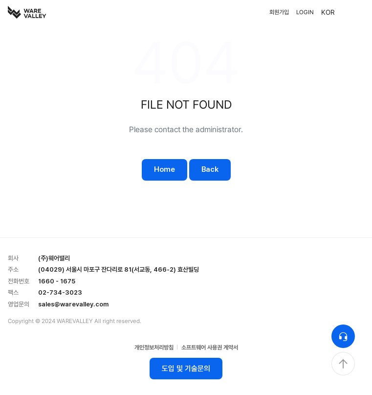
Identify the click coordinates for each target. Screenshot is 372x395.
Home (164, 169)
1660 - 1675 (56, 281)
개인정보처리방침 (154, 347)
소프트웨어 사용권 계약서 (209, 347)
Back (210, 169)
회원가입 (279, 12)
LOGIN (305, 12)
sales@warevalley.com (73, 304)
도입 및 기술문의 (186, 368)
